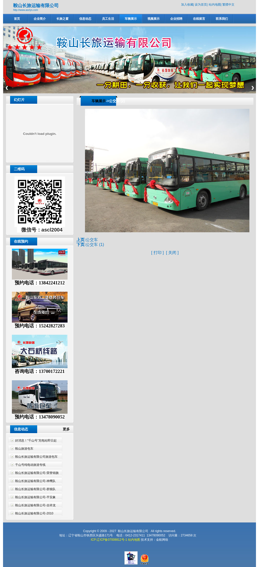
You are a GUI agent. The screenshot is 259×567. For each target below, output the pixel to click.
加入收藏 (187, 4)
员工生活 (108, 18)
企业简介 (40, 18)
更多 (68, 429)
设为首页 (201, 4)
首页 (17, 18)
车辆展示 (131, 18)
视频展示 (153, 18)
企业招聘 (176, 18)
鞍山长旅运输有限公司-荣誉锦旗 (37, 473)
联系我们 (222, 18)
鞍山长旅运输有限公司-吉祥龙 (35, 505)
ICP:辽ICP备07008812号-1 (109, 539)
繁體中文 (228, 4)
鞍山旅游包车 (24, 448)
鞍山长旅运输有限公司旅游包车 (36, 456)
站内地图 (215, 4)
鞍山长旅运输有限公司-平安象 (35, 497)
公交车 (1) (95, 244)
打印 (158, 252)
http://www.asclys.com (25, 10)
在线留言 (199, 18)
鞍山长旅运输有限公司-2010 (34, 513)
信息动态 (85, 18)
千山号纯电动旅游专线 (30, 465)
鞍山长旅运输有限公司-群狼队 (35, 489)
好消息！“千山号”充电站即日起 (36, 440)
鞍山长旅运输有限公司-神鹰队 (35, 481)
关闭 (172, 252)
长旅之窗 (62, 18)
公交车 (92, 240)
